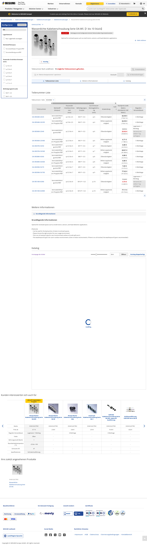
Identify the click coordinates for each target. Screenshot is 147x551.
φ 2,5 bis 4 (9, 69)
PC (77, 513)
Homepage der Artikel (38, 254)
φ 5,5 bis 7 (9, 80)
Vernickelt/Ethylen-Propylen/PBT (15, 49)
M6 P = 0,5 (9, 96)
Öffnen (123, 254)
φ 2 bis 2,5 (9, 66)
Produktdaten (138, 69)
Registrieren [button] (95, 4)
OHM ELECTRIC (36, 24)
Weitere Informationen (90, 81)
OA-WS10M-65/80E (38, 191)
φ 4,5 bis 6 (9, 76)
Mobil (67, 513)
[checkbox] (14, 48)
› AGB (86, 534)
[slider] (96, 254)
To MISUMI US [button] (132, 14)
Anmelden (110, 4)
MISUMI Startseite (6, 20)
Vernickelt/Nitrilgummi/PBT (13, 52)
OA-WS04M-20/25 (38, 117)
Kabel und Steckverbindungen (24, 20)
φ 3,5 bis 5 (9, 73)
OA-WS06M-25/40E (38, 141)
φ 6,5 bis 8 (9, 83)
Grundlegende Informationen (45, 214)
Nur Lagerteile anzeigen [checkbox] (14, 39)
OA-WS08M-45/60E (38, 162)
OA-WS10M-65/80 (38, 182)
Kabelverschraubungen (44, 20)
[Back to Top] (144, 538)
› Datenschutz (94, 534)
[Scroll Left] (52, 103)
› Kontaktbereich (126, 534)
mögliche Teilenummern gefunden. (69, 69)
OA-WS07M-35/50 (38, 146)
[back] (2, 426)
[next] (144, 426)
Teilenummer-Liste (52, 81)
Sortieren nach (131, 109)
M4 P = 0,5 (9, 93)
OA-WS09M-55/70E (38, 172)
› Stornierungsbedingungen (109, 534)
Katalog (45, 62)
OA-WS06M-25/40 (38, 131)
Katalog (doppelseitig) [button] (137, 254)
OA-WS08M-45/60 (38, 157)
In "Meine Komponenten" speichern (49, 75)
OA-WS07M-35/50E (38, 151)
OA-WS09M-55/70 (38, 167)
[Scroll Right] (115, 103)
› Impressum (78, 534)
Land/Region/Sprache (14, 536)
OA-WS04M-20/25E (38, 122)
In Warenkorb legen (136, 75)
